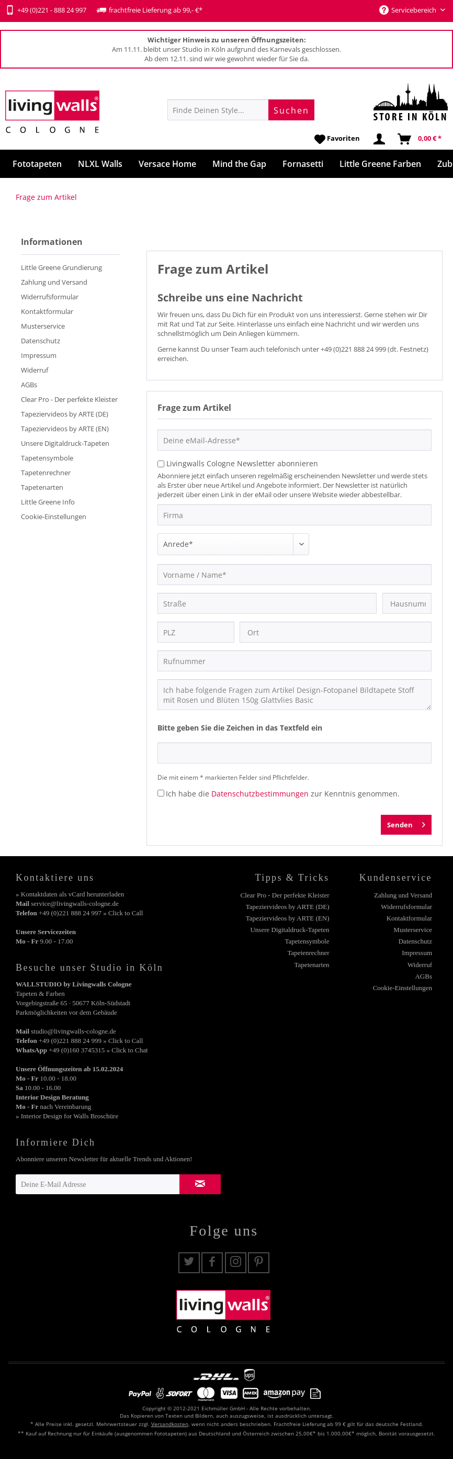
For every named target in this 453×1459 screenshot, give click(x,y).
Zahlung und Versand (54, 282)
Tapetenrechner (46, 472)
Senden (406, 822)
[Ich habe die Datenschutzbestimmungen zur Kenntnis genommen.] (160, 793)
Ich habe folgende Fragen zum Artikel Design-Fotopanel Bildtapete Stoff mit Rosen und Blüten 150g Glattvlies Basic (294, 694)
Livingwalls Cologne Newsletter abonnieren (242, 463)
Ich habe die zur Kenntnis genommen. (283, 794)
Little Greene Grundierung (61, 267)
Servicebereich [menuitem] (408, 10)
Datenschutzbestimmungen (260, 794)
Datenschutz (40, 340)
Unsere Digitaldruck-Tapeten (65, 443)
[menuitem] (240, 109)
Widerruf (34, 370)
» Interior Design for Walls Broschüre (67, 1116)
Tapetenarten (42, 487)
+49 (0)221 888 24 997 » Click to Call (91, 913)
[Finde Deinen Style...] (240, 109)
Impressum (38, 355)
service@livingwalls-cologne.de (75, 903)
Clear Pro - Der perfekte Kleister (69, 399)
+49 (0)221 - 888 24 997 (45, 10)
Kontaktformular (47, 311)
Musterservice (43, 326)
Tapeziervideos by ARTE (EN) (65, 428)
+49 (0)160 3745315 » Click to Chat (98, 1050)
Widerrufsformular (49, 296)
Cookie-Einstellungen (53, 516)
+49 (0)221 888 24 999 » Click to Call (91, 1041)
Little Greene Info (48, 502)
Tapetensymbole (47, 458)
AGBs (29, 384)
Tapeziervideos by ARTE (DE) (64, 414)
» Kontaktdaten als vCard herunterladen (70, 894)
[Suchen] (291, 109)
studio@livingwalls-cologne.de (73, 1031)
